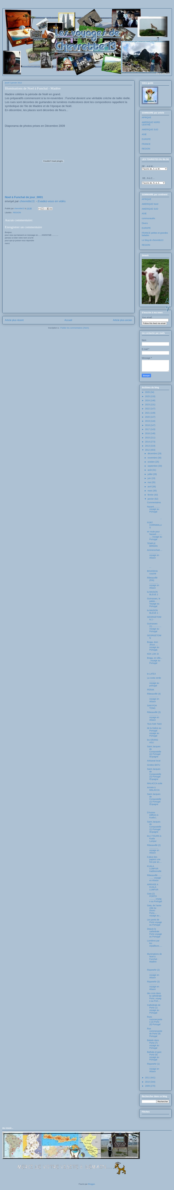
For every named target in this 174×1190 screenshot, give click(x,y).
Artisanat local (153, 760)
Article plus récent (14, 320)
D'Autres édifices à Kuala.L (152, 815)
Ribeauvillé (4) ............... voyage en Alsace (154, 698)
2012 (147, 450)
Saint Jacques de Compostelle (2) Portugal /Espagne (154, 799)
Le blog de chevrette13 (152, 240)
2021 (147, 413)
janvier (151, 499)
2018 (147, 425)
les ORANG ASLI (152, 741)
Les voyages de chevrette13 (42, 17)
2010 (147, 1082)
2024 (147, 400)
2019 (147, 421)
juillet (150, 474)
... (154, 517)
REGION (17, 212)
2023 (147, 404)
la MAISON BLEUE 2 (152, 593)
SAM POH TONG (152, 706)
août (150, 470)
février (151, 495)
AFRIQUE (146, 117)
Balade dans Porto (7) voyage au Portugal (153, 1044)
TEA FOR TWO (154, 724)
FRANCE (146, 144)
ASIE (144, 134)
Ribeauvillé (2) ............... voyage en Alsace (154, 849)
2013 (147, 446)
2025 (147, 396)
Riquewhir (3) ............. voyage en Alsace (153, 985)
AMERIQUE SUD (150, 129)
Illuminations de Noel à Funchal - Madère (154, 958)
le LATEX (151, 674)
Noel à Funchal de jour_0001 (24, 197)
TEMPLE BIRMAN (152, 544)
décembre (153, 453)
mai (149, 482)
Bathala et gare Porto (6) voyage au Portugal (154, 1056)
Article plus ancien (122, 320)
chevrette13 (27, 201)
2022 (147, 408)
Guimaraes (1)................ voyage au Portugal (154, 627)
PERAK (150, 689)
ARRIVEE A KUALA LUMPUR (152, 887)
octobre (151, 462)
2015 (147, 437)
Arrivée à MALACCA (153, 788)
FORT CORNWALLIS (154, 525)
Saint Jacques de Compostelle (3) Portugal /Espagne (154, 774)
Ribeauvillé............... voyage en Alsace (154, 878)
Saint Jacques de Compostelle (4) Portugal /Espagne (154, 751)
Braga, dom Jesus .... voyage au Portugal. (153, 646)
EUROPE (146, 139)
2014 (147, 441)
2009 (147, 1086)
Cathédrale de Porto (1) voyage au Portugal (153, 1009)
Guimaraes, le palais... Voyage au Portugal (153, 602)
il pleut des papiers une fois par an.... (154, 859)
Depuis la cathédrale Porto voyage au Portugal (154, 933)
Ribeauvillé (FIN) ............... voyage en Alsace (153, 582)
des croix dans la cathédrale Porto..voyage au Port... (154, 997)
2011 (147, 1077)
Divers (145, 223)
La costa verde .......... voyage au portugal (154, 682)
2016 (147, 433)
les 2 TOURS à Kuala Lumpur (154, 838)
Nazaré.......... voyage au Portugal (153, 509)
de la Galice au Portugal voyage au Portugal (154, 732)
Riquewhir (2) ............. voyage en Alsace (153, 974)
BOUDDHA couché (152, 572)
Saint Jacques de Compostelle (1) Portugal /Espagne (154, 827)
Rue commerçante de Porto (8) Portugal (154, 1032)
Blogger (91, 1184)
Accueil (68, 320)
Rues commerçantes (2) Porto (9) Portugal (154, 1021)
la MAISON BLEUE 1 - (153, 611)
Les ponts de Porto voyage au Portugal (154, 922)
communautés (148, 218)
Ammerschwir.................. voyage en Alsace (154, 554)
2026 (147, 392)
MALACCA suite (154, 783)
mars (150, 490)
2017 (147, 429)
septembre (153, 466)
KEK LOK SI (153, 654)
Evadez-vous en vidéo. (52, 201)
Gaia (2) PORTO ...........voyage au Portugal (154, 897)
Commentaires (154, 502)
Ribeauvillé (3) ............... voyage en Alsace (154, 716)
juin (149, 478)
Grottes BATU (153, 765)
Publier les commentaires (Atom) (74, 328)
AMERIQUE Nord (150, 204)
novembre (153, 458)
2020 (147, 417)
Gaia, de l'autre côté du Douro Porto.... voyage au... (154, 910)
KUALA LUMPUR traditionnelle (154, 869)
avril (150, 486)
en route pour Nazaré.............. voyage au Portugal (154, 535)
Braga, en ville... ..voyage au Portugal (154, 660)
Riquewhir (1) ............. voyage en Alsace (153, 1068)
